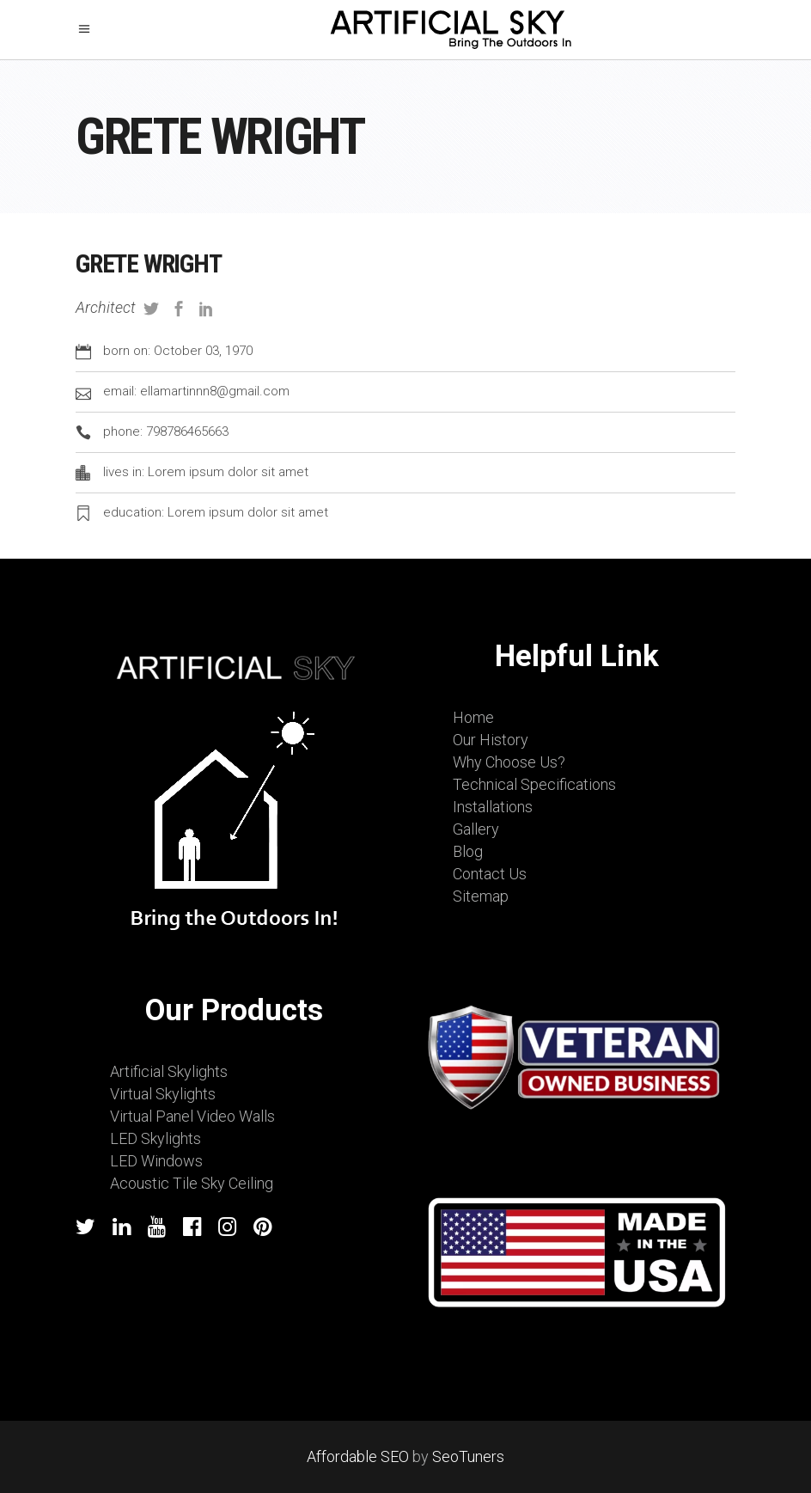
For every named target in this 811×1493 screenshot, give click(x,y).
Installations (493, 807)
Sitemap (481, 896)
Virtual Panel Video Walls (192, 1116)
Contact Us (490, 874)
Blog (468, 851)
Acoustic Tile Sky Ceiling (191, 1183)
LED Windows (156, 1161)
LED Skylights (155, 1138)
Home (473, 717)
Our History (490, 740)
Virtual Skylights (163, 1094)
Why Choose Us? (509, 762)
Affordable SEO (358, 1456)
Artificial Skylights (169, 1071)
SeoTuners (468, 1456)
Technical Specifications (534, 784)
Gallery (476, 829)
